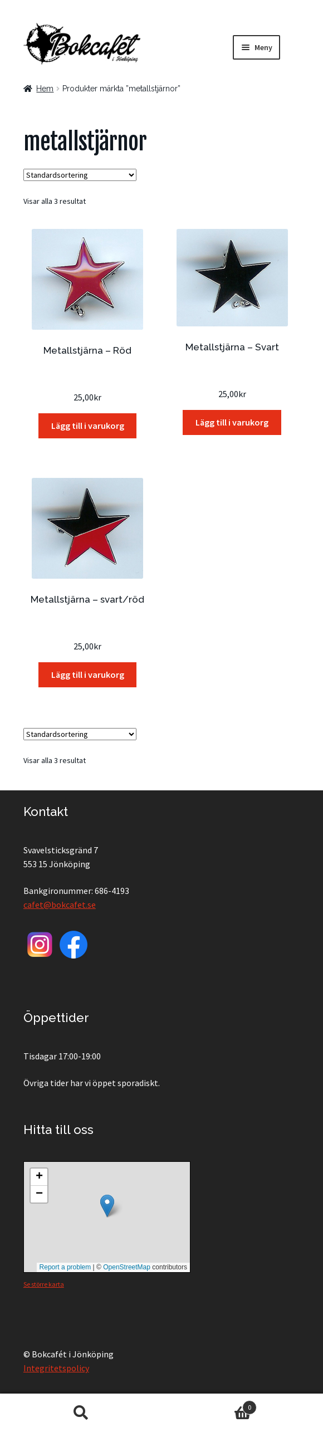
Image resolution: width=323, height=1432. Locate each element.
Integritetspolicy (56, 1368)
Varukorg (209, 1405)
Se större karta (43, 1284)
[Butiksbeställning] (79, 175)
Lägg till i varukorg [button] (87, 425)
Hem (44, 88)
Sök (80, 1413)
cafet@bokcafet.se (59, 904)
